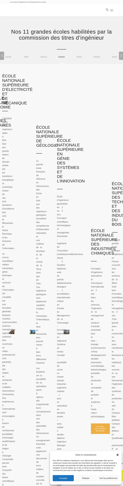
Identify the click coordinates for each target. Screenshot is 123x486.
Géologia (54, 437)
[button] (117, 454)
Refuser (85, 478)
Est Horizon (60, 440)
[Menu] (111, 10)
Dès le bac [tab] (18, 227)
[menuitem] (105, 10)
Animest (71, 437)
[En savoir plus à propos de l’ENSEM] (28, 193)
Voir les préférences (108, 478)
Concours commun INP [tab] (25, 250)
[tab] (26, 58)
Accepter (63, 478)
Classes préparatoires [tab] (24, 242)
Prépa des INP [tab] (20, 265)
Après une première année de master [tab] (32, 257)
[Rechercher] (105, 10)
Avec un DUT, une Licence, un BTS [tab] (31, 235)
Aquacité (80, 437)
